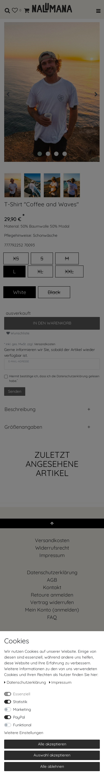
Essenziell (21, 693)
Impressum (52, 555)
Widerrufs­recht (52, 548)
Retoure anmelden (52, 595)
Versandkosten (44, 344)
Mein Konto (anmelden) (52, 610)
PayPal (19, 717)
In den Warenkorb (52, 323)
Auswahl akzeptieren (52, 755)
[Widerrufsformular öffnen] (52, 602)
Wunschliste (17, 333)
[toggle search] (7, 9)
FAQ (52, 617)
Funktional (22, 724)
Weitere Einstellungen (23, 732)
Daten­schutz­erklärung (52, 572)
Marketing (22, 709)
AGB (52, 580)
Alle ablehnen (52, 766)
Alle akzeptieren (52, 744)
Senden (14, 391)
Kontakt (52, 587)
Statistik (20, 701)
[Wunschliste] (15, 9)
